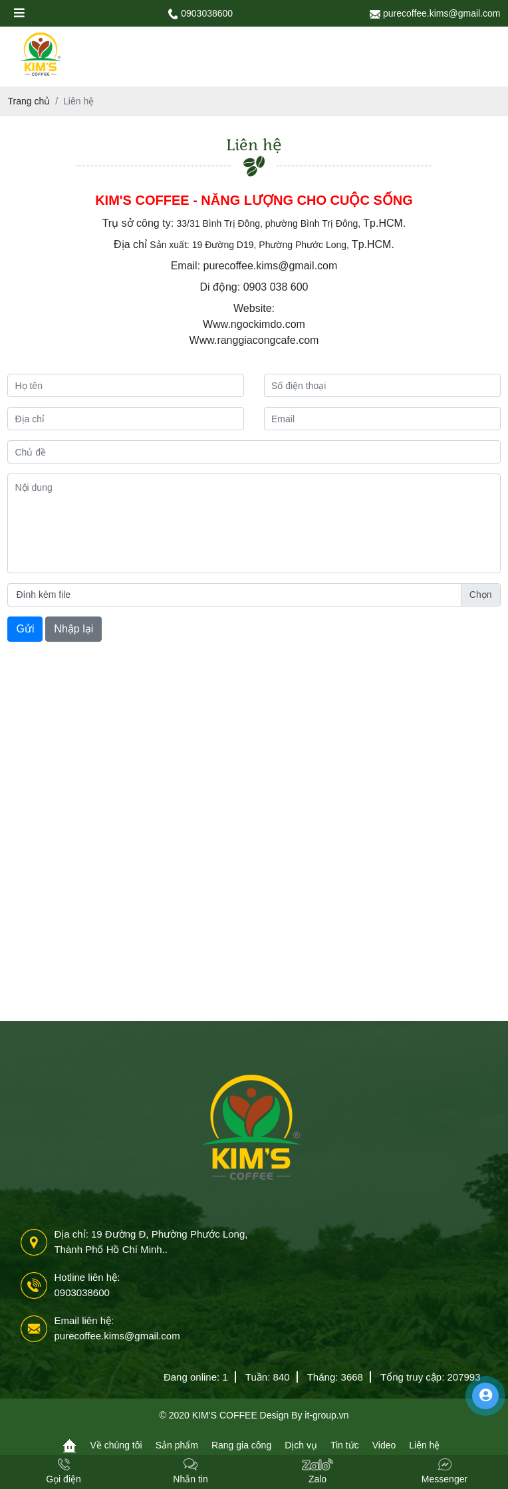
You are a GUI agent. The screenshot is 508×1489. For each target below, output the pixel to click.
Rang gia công (241, 1445)
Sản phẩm (177, 1445)
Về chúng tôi (116, 1445)
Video (384, 1445)
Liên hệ (424, 1445)
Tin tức (344, 1445)
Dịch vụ (301, 1445)
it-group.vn (326, 1415)
